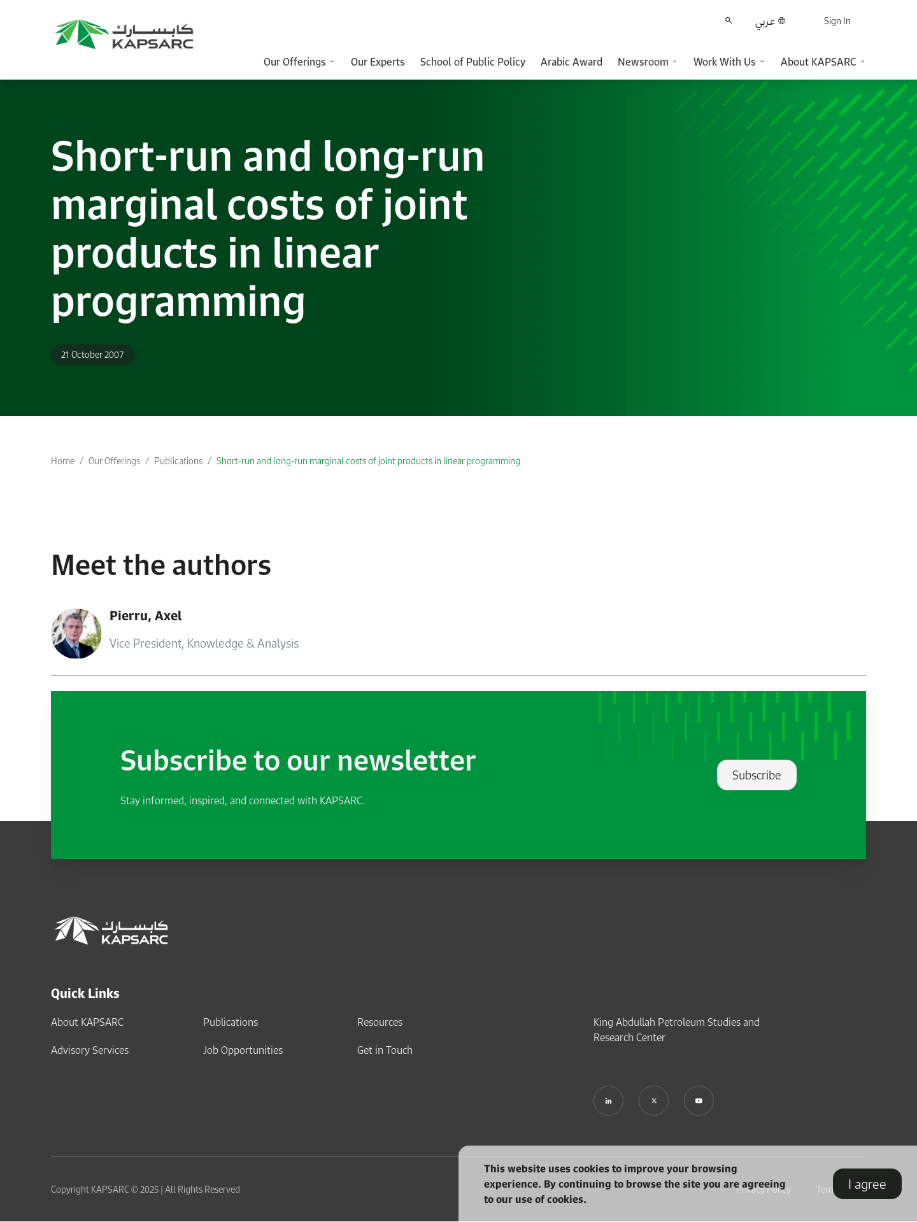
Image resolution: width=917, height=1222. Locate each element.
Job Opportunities (243, 1050)
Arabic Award (571, 61)
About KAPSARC (87, 1022)
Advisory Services (90, 1050)
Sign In (837, 20)
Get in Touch (385, 1050)
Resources (379, 1022)
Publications (178, 460)
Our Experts (378, 61)
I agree (867, 1184)
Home (63, 460)
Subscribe (756, 775)
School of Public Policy (472, 61)
